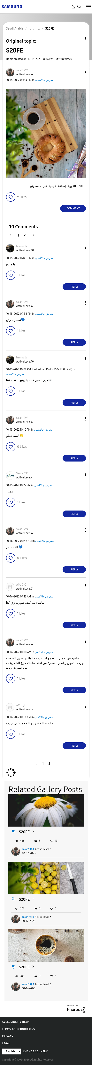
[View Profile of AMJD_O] (21, 584)
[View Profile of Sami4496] (22, 473)
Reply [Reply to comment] (74, 286)
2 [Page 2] (25, 235)
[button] (79, 71)
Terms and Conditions (18, 1029)
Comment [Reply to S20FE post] (73, 208)
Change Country (35, 1051)
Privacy (7, 1036)
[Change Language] (11, 1051)
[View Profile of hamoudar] (22, 246)
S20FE (24, 831)
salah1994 (28, 849)
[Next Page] (32, 235)
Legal (6, 1043)
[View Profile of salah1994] (22, 70)
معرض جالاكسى (44, 80)
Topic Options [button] (79, 39)
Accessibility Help (15, 1022)
